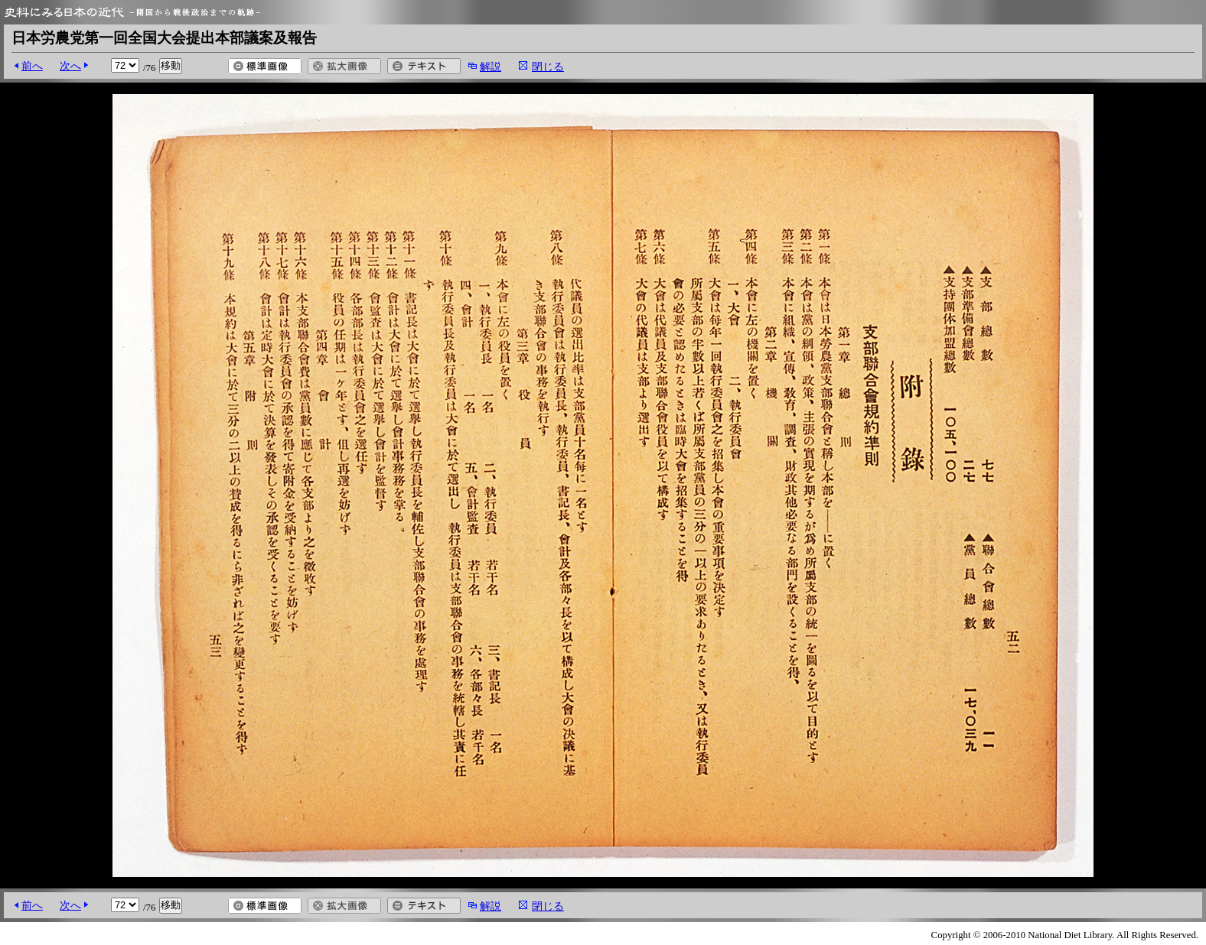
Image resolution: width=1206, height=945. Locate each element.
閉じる (548, 66)
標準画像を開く (265, 66)
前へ (32, 66)
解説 (490, 66)
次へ (70, 66)
